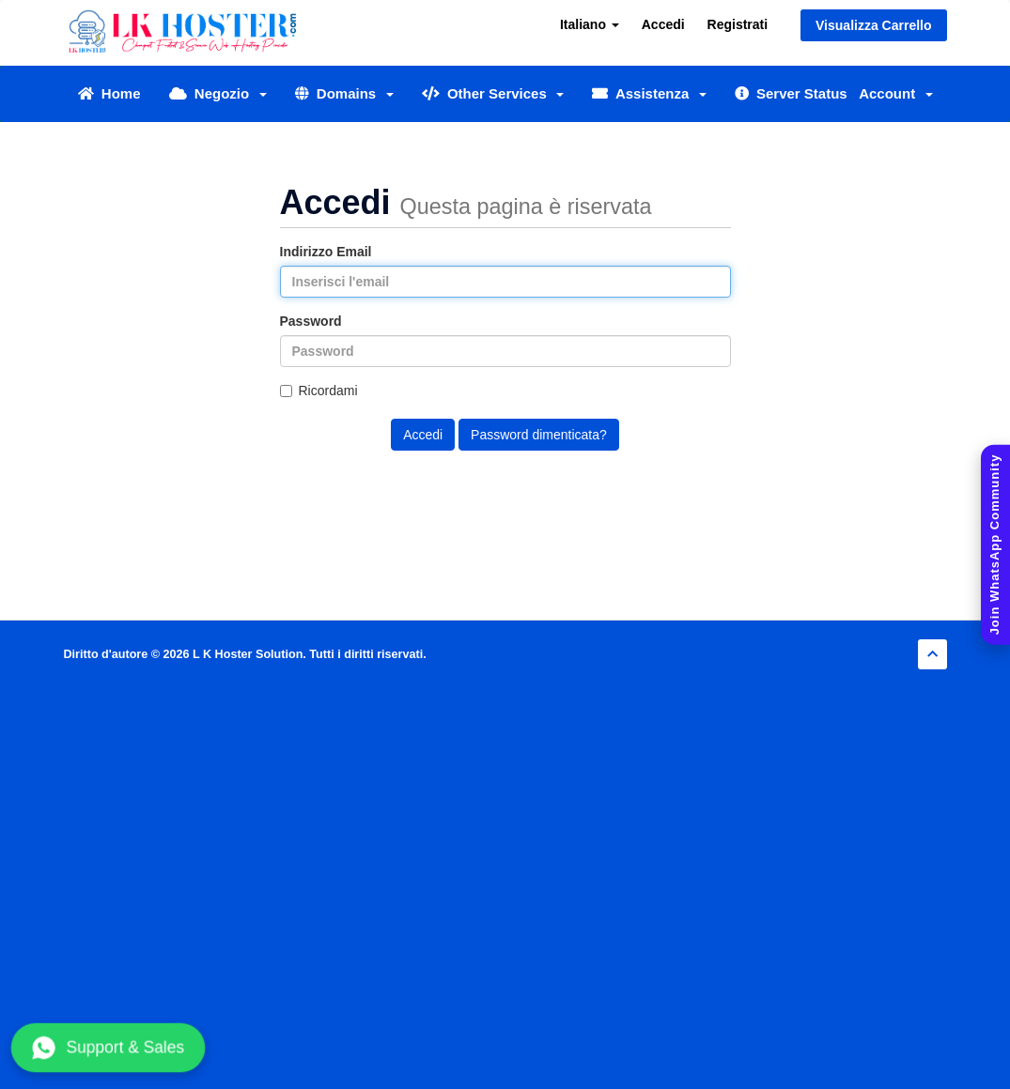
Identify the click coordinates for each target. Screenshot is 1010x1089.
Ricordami (319, 390)
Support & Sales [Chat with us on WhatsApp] (108, 1047)
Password (311, 321)
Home (109, 93)
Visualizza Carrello (873, 25)
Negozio (218, 93)
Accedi (663, 24)
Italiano (589, 24)
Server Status (791, 93)
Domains (344, 93)
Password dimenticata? (539, 434)
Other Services (493, 93)
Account (895, 93)
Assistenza (649, 93)
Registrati (738, 24)
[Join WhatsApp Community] (995, 545)
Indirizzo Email (326, 251)
